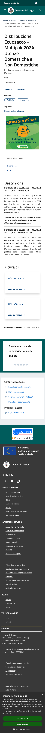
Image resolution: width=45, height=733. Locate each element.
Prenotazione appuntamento (17, 663)
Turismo (9, 549)
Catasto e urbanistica (14, 545)
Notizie (8, 599)
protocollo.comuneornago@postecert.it (22, 649)
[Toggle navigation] (4, 10)
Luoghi (8, 618)
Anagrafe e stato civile (15, 526)
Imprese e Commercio (14, 538)
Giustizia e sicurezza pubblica (17, 568)
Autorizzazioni (11, 584)
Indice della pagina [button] (15, 158)
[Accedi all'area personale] (35, 3)
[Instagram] (18, 481)
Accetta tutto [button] (22, 719)
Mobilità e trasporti (13, 553)
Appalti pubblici (12, 542)
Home (5, 20)
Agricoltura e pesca (13, 588)
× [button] (42, 695)
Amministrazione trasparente (18, 686)
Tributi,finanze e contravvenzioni (19, 572)
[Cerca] (40, 10)
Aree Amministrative (14, 496)
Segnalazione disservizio (15, 666)
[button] (22, 729)
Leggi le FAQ (11, 670)
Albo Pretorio (11, 689)
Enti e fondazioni (12, 503)
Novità (14, 20)
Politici (8, 507)
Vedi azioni (22, 89)
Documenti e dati (12, 515)
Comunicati (10, 603)
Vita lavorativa (11, 534)
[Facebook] (5, 481)
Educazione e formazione (16, 565)
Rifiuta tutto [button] (22, 724)
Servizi (31, 20)
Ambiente (9, 576)
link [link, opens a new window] (10, 714)
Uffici (8, 500)
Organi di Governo (13, 492)
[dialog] (22, 712)
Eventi (8, 621)
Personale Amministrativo (16, 511)
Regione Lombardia (11, 2)
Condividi (10, 89)
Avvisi (22, 20)
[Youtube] (12, 481)
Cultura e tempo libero (15, 530)
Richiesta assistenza (14, 674)
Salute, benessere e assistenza (18, 580)
